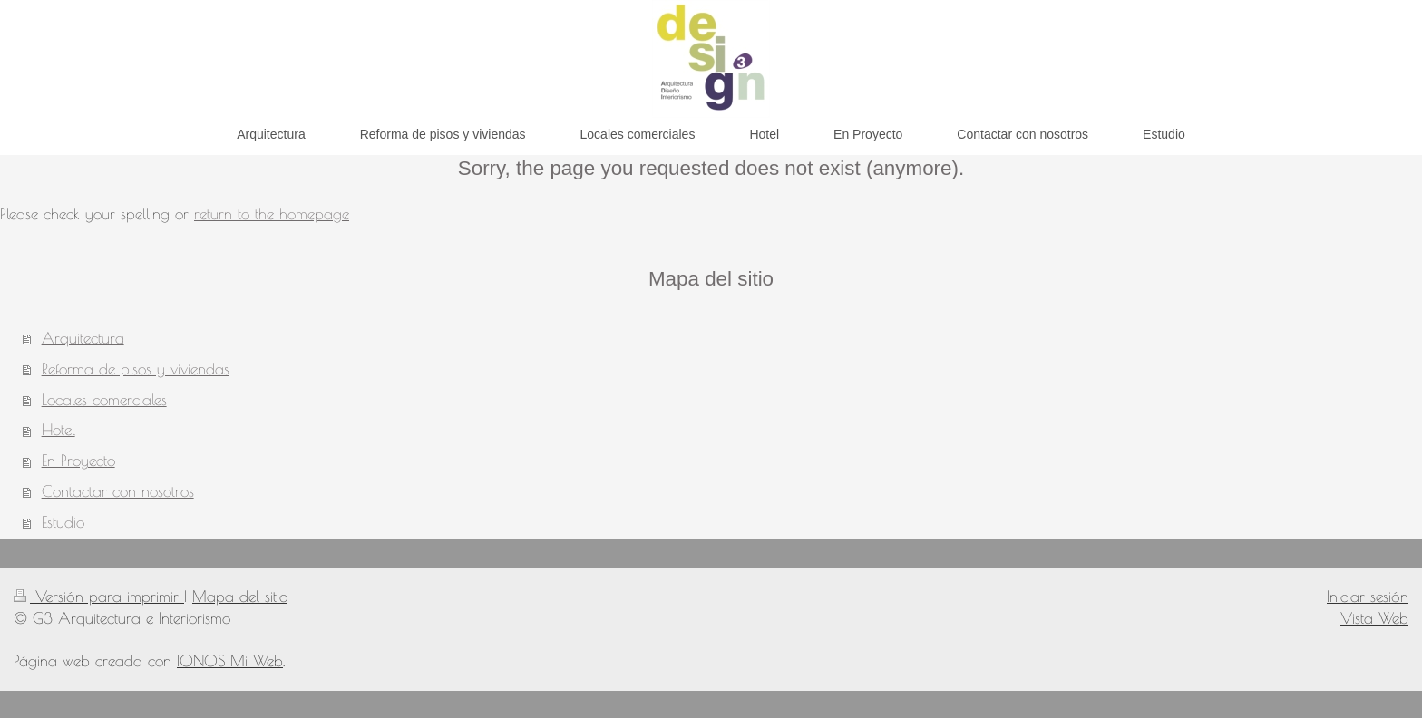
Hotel (58, 430)
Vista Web (1374, 618)
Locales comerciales (104, 400)
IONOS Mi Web (230, 661)
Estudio (63, 522)
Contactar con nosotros (118, 491)
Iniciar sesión (1367, 596)
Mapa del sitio (239, 596)
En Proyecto (78, 460)
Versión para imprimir (99, 596)
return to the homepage (271, 214)
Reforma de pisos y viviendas (135, 369)
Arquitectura (83, 338)
